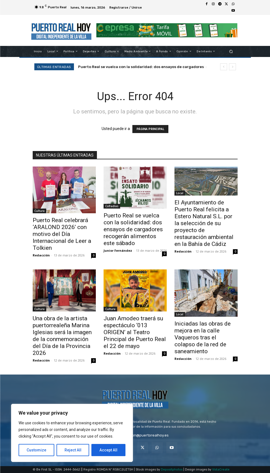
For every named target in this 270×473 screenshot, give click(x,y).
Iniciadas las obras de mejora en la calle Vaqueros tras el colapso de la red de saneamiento (202, 337)
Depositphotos (171, 469)
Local (179, 193)
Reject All (73, 450)
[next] (232, 66)
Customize (36, 450)
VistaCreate (221, 469)
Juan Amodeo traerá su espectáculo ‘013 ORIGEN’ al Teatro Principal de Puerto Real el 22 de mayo (135, 332)
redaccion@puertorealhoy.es (144, 435)
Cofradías (112, 206)
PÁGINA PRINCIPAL (150, 129)
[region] (72, 433)
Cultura (39, 211)
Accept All (108, 450)
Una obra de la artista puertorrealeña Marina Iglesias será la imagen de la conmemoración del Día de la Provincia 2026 (62, 335)
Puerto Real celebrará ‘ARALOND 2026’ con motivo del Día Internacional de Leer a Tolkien (62, 234)
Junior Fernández (118, 250)
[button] (230, 51)
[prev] (223, 66)
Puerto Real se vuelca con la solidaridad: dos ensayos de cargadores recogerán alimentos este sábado (133, 229)
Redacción (41, 255)
